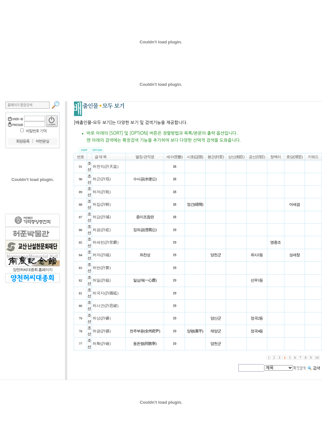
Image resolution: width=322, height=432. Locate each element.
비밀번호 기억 (36, 131)
